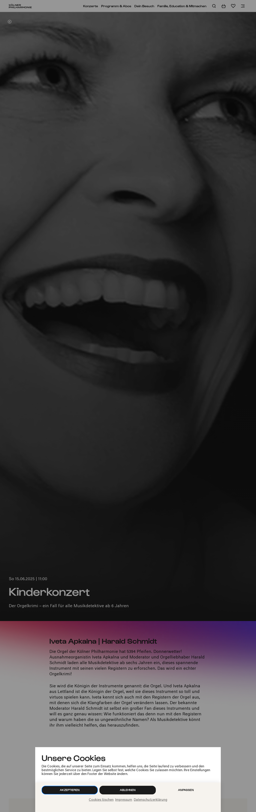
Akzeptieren (70, 790)
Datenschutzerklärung (150, 800)
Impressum (123, 800)
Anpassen (186, 790)
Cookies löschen (101, 800)
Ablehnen (128, 790)
